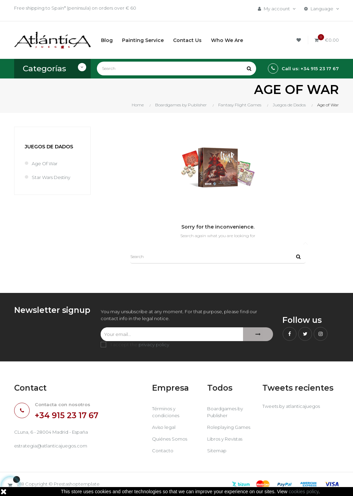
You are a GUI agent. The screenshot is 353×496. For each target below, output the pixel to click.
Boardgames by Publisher (225, 412)
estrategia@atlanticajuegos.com (50, 445)
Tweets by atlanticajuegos (291, 406)
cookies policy (304, 491)
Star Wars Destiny (51, 177)
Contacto (162, 450)
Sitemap (216, 450)
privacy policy (154, 344)
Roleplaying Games (228, 427)
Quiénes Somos (169, 439)
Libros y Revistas (224, 439)
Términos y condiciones (165, 412)
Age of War (45, 163)
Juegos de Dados (49, 147)
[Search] (176, 68)
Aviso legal (163, 427)
